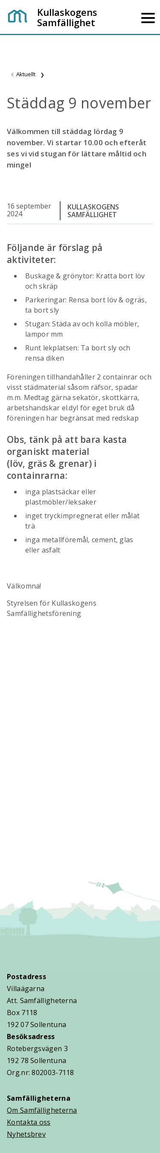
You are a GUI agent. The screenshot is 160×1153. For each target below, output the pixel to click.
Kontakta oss (29, 1122)
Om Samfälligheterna (42, 1110)
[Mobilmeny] (148, 17)
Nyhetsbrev (26, 1134)
